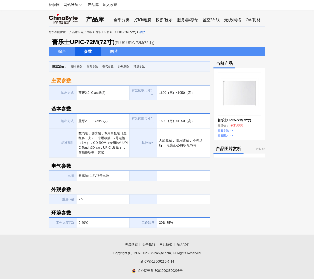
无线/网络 (232, 20)
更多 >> (260, 149)
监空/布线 (211, 20)
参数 (88, 51)
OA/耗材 (253, 20)
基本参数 (76, 66)
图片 (114, 51)
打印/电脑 (142, 20)
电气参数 (108, 66)
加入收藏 (110, 5)
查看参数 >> (225, 130)
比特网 (54, 5)
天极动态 (131, 244)
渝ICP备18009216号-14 (157, 261)
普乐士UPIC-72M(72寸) (121, 32)
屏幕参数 (92, 66)
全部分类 (122, 20)
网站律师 (165, 244)
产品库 (93, 5)
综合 (62, 51)
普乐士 (99, 32)
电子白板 (86, 32)
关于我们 (148, 244)
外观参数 (123, 66)
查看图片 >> (225, 135)
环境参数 (139, 66)
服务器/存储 (187, 20)
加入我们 (183, 244)
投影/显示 (164, 20)
